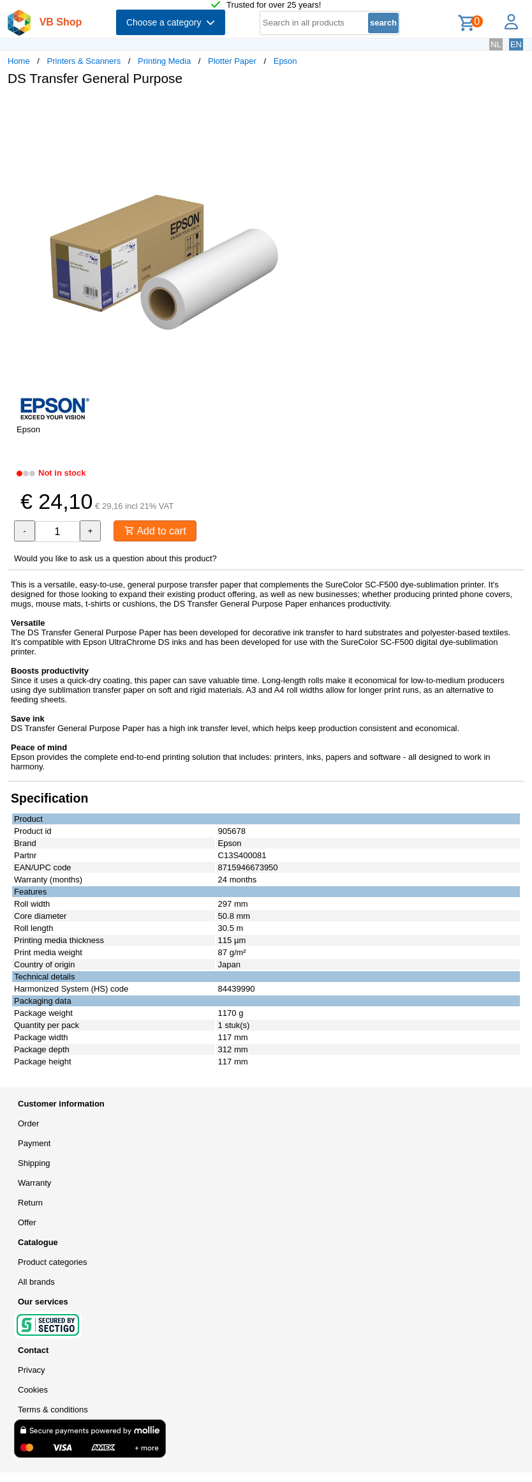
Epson (285, 61)
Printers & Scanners (84, 61)
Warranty (34, 1183)
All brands (36, 1282)
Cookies (33, 1390)
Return (30, 1202)
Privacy (31, 1370)
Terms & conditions (53, 1409)
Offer (27, 1222)
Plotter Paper (232, 61)
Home (19, 61)
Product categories (52, 1262)
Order (28, 1123)
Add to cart (155, 531)
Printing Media (164, 61)
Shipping (34, 1163)
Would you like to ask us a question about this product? (115, 558)
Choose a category (170, 22)
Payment (34, 1143)
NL (496, 44)
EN (516, 44)
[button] (379, 109)
